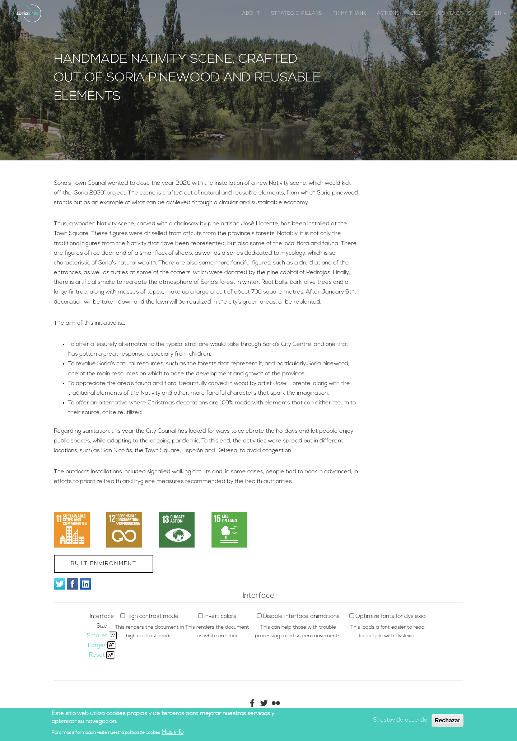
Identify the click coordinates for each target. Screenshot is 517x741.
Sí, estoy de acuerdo (400, 720)
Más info (172, 733)
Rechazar (447, 721)
